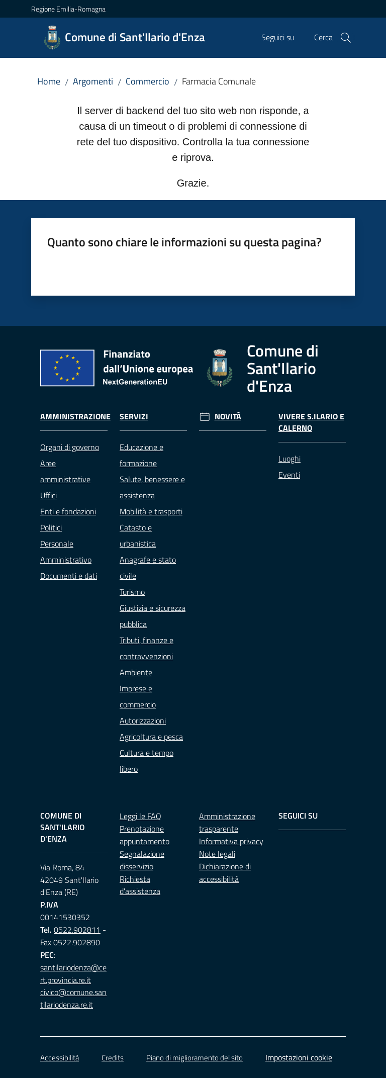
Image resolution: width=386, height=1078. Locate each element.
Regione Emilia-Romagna (68, 9)
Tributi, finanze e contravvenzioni (146, 648)
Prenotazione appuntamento (144, 835)
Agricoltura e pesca (151, 737)
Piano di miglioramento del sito (194, 1057)
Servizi (134, 416)
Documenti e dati (68, 576)
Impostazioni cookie (298, 1057)
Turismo (132, 592)
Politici (51, 527)
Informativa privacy (231, 841)
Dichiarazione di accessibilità (225, 872)
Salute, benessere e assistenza (152, 487)
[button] (346, 38)
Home (48, 81)
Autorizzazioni (143, 720)
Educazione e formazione (141, 455)
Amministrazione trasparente (227, 822)
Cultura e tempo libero (146, 761)
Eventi (289, 475)
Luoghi (289, 459)
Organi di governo (69, 447)
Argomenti (93, 81)
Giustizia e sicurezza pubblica (152, 616)
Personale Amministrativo (65, 551)
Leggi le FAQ (140, 816)
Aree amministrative (65, 471)
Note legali (217, 854)
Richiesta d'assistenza (140, 885)
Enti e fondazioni (68, 511)
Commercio (147, 81)
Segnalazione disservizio (142, 860)
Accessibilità (59, 1057)
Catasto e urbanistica (138, 535)
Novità (228, 416)
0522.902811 (77, 930)
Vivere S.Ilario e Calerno (311, 422)
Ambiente (136, 672)
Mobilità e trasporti (151, 511)
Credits (113, 1057)
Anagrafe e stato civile (148, 568)
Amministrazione (75, 416)
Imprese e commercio (138, 696)
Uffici (48, 495)
